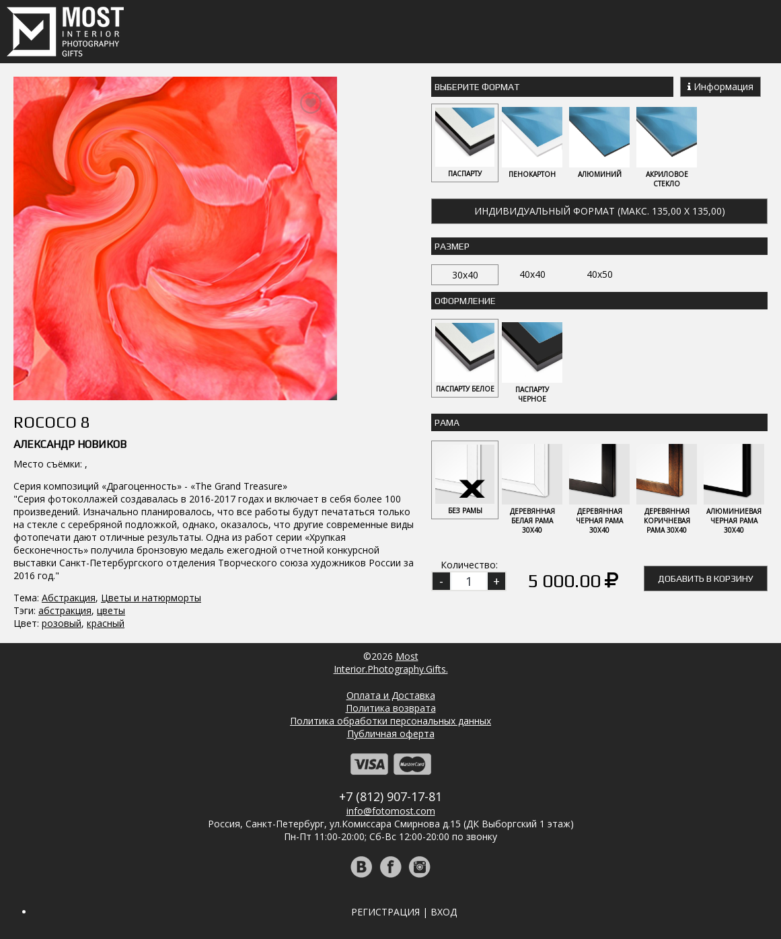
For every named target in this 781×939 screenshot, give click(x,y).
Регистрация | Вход (404, 911)
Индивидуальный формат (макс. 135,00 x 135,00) (599, 210)
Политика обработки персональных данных (390, 720)
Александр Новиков (69, 444)
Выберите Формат (477, 86)
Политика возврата (391, 708)
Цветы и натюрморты (151, 597)
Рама (447, 422)
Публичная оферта (391, 733)
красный (105, 623)
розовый (61, 623)
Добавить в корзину (705, 578)
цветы (111, 610)
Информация (720, 86)
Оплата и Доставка (390, 695)
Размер (452, 246)
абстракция (64, 610)
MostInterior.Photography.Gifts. (391, 662)
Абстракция (69, 597)
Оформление (465, 300)
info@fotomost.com (390, 810)
